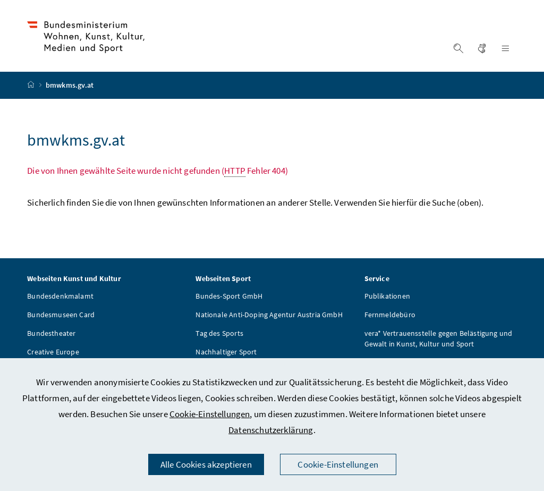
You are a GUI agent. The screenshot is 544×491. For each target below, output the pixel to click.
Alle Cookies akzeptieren (206, 464)
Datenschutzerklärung (270, 430)
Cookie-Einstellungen (209, 414)
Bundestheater (51, 335)
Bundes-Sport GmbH (229, 297)
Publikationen (387, 297)
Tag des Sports (219, 335)
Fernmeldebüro (389, 316)
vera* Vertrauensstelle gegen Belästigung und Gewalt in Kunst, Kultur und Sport (438, 340)
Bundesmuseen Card (61, 316)
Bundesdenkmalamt (60, 297)
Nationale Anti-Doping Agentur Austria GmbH (269, 316)
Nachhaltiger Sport (226, 353)
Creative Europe (53, 353)
